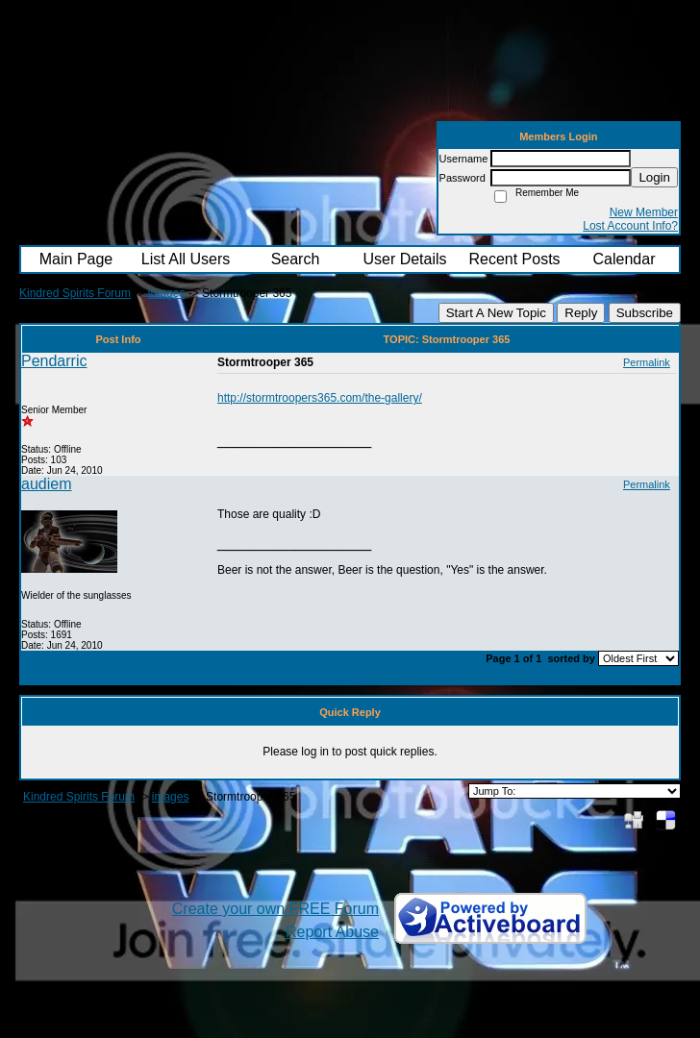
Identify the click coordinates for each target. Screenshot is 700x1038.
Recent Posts (514, 259)
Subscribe (644, 313)
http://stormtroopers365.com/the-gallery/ (319, 398)
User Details (404, 259)
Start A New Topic (496, 313)
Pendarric (54, 361)
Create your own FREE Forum (275, 909)
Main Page (76, 259)
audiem (46, 484)
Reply (580, 313)
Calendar (624, 259)
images (167, 293)
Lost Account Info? (630, 226)
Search (295, 259)
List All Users (185, 259)
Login (654, 177)
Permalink (646, 362)
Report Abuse (332, 932)
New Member (644, 212)
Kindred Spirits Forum (75, 293)
